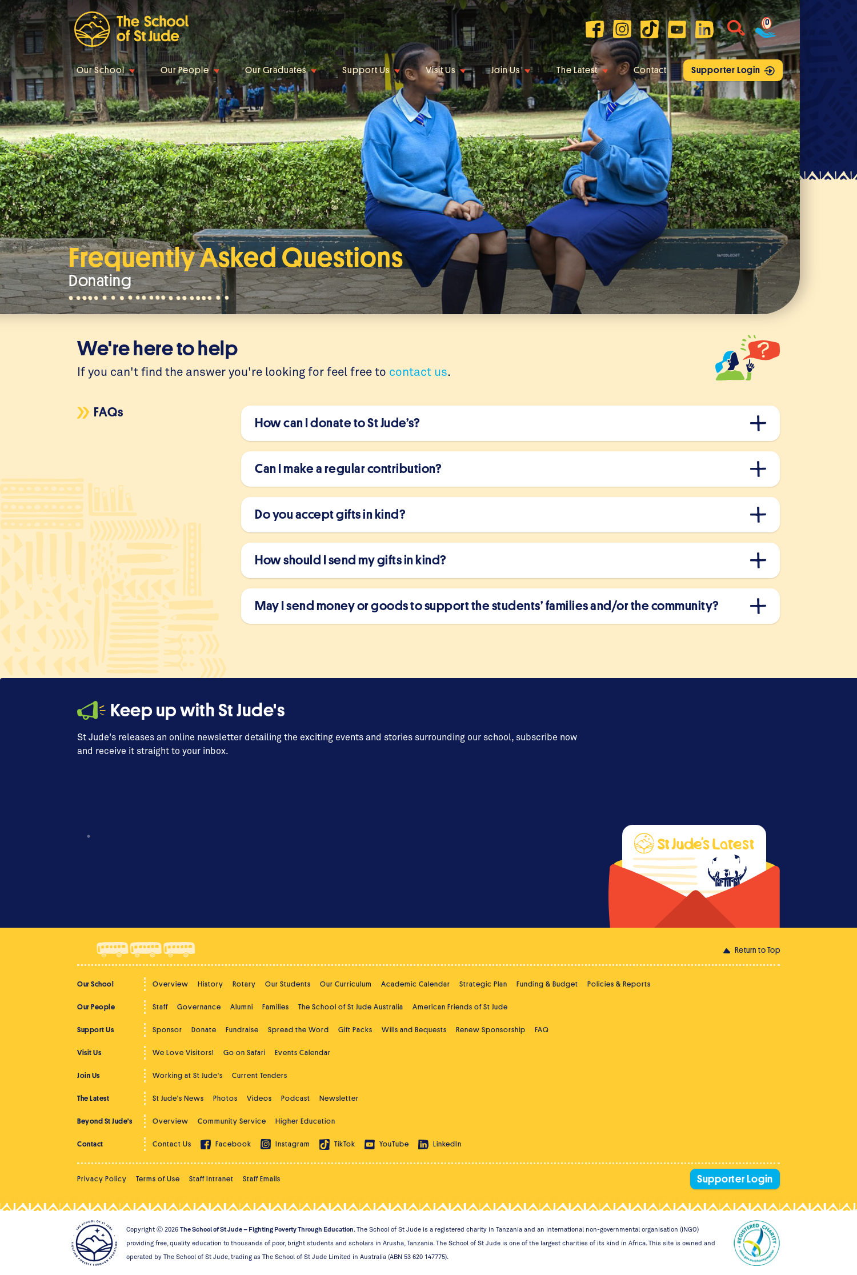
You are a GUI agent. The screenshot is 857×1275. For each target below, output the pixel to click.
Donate (204, 1029)
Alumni (241, 1007)
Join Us (510, 70)
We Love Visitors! (183, 1052)
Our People (190, 70)
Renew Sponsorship (491, 1029)
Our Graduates (281, 70)
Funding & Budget (547, 984)
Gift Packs (355, 1029)
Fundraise (242, 1029)
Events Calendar (303, 1052)
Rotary (244, 984)
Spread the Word (298, 1029)
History (210, 984)
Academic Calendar (415, 984)
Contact (650, 70)
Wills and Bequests (414, 1029)
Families (275, 1007)
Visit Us (446, 70)
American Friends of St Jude (460, 1007)
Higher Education (305, 1121)
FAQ (542, 1029)
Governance (199, 1007)
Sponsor (167, 1029)
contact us (418, 371)
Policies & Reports (619, 984)
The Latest (582, 70)
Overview (171, 984)
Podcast (295, 1098)
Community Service (232, 1121)
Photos (225, 1098)
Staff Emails (262, 1178)
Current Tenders (259, 1075)
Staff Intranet (211, 1178)
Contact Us (172, 1144)
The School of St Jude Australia (350, 1007)
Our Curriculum (346, 984)
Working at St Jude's (188, 1075)
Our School (106, 70)
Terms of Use (158, 1178)
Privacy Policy (102, 1178)
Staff (160, 1007)
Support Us (371, 70)
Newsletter (339, 1098)
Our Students (288, 984)
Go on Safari (244, 1052)
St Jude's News (178, 1098)
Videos (259, 1098)
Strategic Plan (483, 984)
